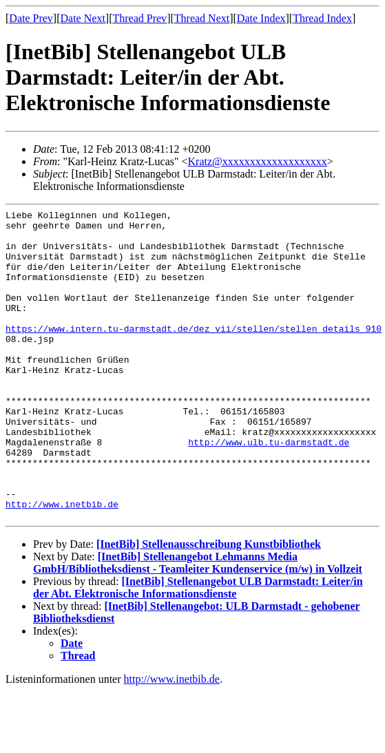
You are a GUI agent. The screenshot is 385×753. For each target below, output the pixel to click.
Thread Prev (139, 18)
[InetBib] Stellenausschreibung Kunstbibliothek (208, 606)
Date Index (261, 18)
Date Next (83, 18)
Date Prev (31, 18)
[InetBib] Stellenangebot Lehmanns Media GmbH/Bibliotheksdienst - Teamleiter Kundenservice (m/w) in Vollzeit (197, 625)
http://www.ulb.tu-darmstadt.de (268, 489)
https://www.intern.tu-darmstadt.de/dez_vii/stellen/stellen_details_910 (194, 353)
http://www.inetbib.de (62, 564)
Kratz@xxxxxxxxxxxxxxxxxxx (257, 161)
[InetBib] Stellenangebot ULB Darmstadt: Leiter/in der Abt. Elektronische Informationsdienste (198, 649)
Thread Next (201, 18)
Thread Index (322, 18)
